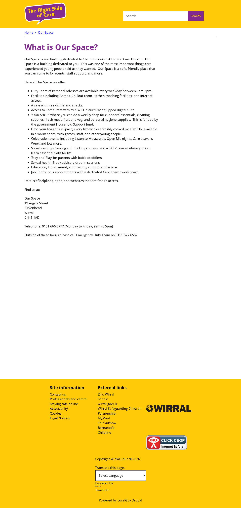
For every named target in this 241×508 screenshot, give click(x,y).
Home (28, 32)
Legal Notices (60, 418)
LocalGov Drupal (129, 500)
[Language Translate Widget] (120, 475)
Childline (104, 432)
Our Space (46, 32)
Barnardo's (106, 427)
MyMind (104, 418)
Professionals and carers (68, 399)
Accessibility (59, 408)
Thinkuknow (107, 423)
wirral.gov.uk (107, 404)
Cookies (55, 413)
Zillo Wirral (106, 394)
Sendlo (103, 399)
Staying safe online (64, 404)
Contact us (58, 394)
